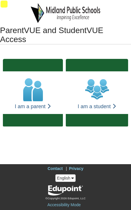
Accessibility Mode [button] (64, 204)
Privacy (76, 168)
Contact (55, 168)
